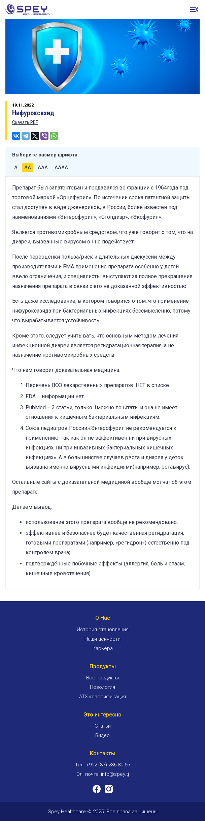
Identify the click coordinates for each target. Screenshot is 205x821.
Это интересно (102, 714)
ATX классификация (102, 697)
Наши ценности (102, 639)
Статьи (103, 726)
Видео (102, 735)
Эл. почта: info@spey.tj (102, 774)
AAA (43, 168)
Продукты (103, 666)
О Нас (102, 618)
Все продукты (102, 678)
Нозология (102, 687)
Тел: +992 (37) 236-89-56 (102, 765)
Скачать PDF (25, 122)
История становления (103, 629)
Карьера (103, 648)
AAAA (61, 168)
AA (27, 168)
